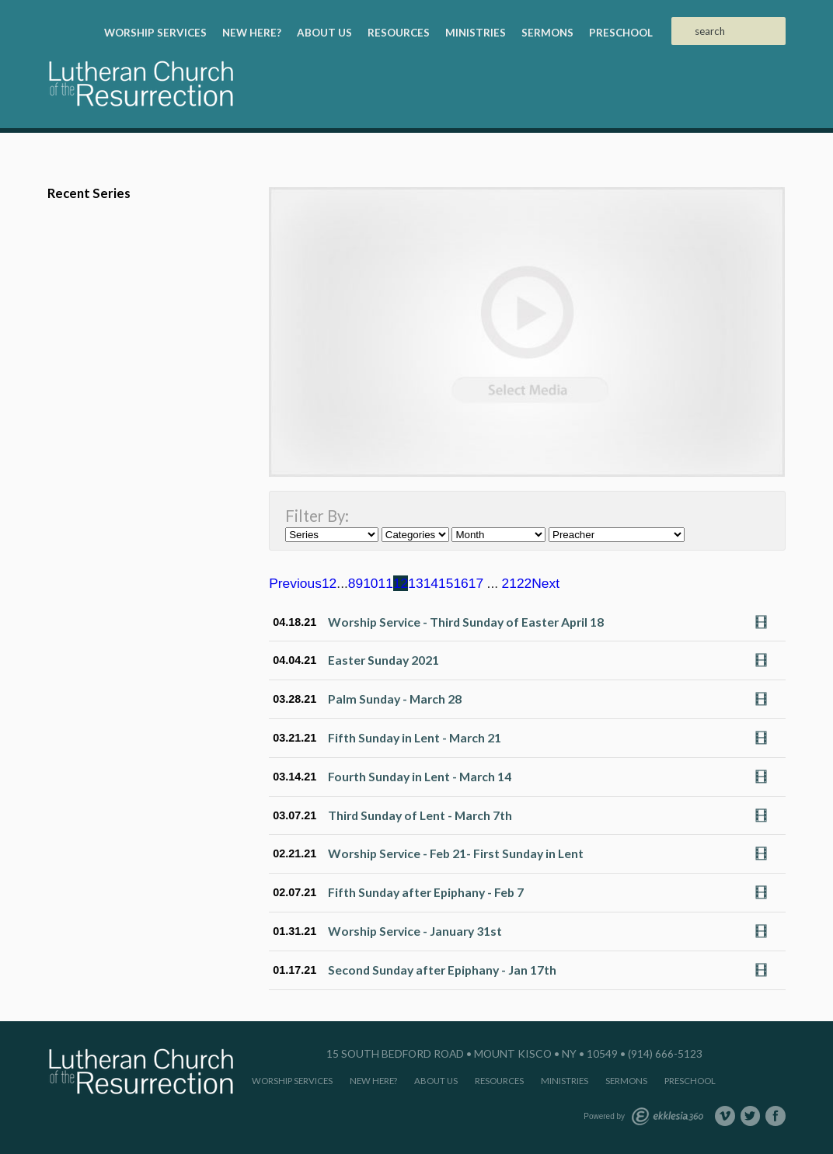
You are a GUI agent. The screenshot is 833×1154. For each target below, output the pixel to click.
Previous (295, 583)
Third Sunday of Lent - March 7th (420, 815)
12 (400, 583)
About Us (324, 32)
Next (545, 583)
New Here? (251, 32)
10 (370, 583)
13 (415, 583)
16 (460, 583)
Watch (765, 622)
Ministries (475, 32)
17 (476, 583)
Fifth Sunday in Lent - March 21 (414, 737)
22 (524, 583)
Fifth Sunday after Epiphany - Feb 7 (426, 892)
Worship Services (155, 32)
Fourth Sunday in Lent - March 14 (419, 776)
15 (445, 583)
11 (385, 583)
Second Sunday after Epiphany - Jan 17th (442, 969)
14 (430, 583)
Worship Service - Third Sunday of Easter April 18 (466, 621)
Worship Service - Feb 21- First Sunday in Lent (456, 853)
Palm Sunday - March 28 (395, 698)
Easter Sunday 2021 (383, 659)
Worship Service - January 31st (415, 930)
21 (509, 583)
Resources (399, 32)
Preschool (621, 32)
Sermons (547, 32)
